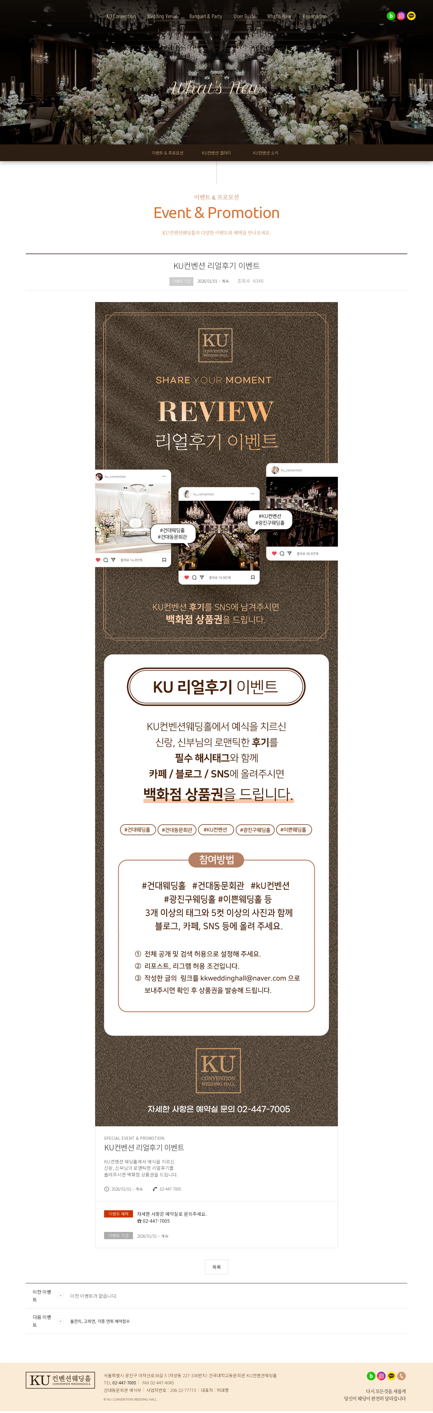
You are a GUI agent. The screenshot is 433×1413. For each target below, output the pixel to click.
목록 (216, 1268)
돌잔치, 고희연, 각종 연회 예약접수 (104, 1322)
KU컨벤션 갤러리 (220, 153)
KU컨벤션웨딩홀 (34, 26)
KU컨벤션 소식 (271, 153)
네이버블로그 (391, 16)
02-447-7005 (124, 1384)
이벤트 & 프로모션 (165, 153)
